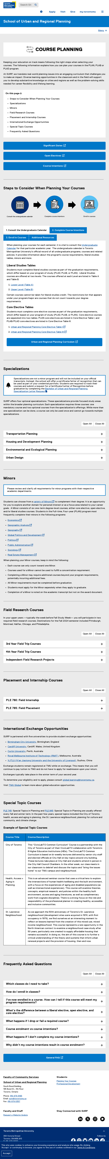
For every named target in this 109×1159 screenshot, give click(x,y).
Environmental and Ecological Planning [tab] (31, 449)
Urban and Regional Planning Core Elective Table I (37, 327)
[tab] (26, 229)
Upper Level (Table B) (22, 290)
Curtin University (17, 751)
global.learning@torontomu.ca (78, 780)
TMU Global (15, 785)
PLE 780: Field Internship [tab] (22, 700)
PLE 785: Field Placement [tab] (23, 708)
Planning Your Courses (66, 1081)
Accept (7, 1153)
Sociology (14, 550)
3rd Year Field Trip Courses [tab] (23, 644)
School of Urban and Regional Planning (37, 21)
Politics (12, 540)
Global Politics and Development (25, 535)
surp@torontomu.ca (17, 1099)
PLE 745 (7, 811)
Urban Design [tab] (14, 457)
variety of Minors (43, 502)
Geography (14, 530)
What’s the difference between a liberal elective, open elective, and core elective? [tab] (50, 1012)
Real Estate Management (21, 555)
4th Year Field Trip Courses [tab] (23, 652)
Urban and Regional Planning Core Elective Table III (38, 332)
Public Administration (20, 545)
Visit (62, 12)
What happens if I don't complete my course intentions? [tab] (42, 1037)
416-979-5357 (14, 1102)
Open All (87, 424)
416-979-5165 (16, 1096)
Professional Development (68, 1084)
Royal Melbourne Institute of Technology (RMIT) (33, 756)
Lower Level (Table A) (22, 285)
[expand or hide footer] (104, 1131)
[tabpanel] (54, 296)
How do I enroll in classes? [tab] (23, 992)
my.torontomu (88, 12)
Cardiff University (17, 747)
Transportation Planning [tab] (21, 434)
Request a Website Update (15, 1115)
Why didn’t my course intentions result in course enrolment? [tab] (45, 1045)
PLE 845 (49, 811)
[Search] (35, 5)
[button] (41, 12)
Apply (52, 12)
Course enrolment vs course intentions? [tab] (32, 1029)
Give (72, 12)
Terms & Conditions (86, 1148)
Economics (14, 520)
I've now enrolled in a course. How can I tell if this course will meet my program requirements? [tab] (51, 1001)
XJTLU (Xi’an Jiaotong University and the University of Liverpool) (42, 761)
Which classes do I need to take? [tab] (27, 984)
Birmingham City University (22, 742)
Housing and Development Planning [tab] (29, 441)
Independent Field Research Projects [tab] (30, 659)
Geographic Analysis (19, 525)
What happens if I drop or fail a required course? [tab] (37, 1021)
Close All (99, 424)
